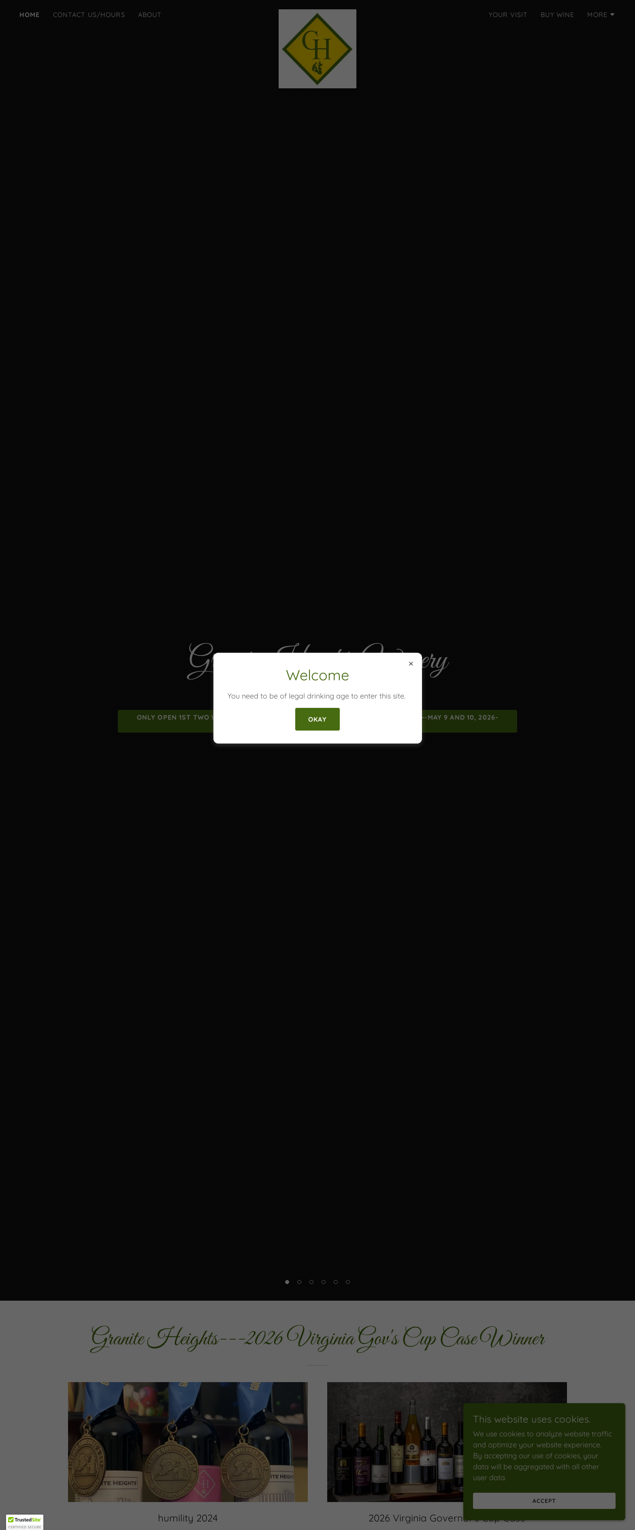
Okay (317, 719)
